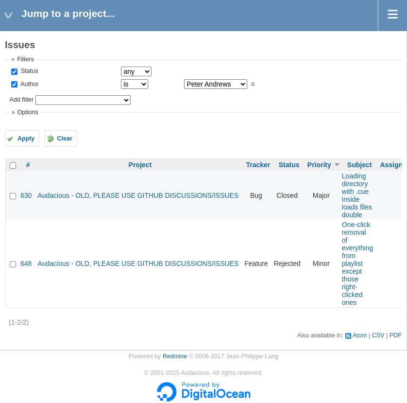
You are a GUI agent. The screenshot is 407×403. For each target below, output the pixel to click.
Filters (25, 59)
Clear (64, 138)
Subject (359, 165)
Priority (319, 165)
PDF (396, 335)
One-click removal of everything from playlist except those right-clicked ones (357, 263)
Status (28, 71)
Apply (25, 138)
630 (26, 195)
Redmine (175, 356)
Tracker (258, 165)
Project (140, 165)
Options (27, 112)
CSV (378, 335)
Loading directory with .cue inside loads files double (357, 195)
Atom (360, 335)
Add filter (21, 99)
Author (28, 84)
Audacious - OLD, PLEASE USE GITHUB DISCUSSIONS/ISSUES (137, 195)
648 (26, 263)
